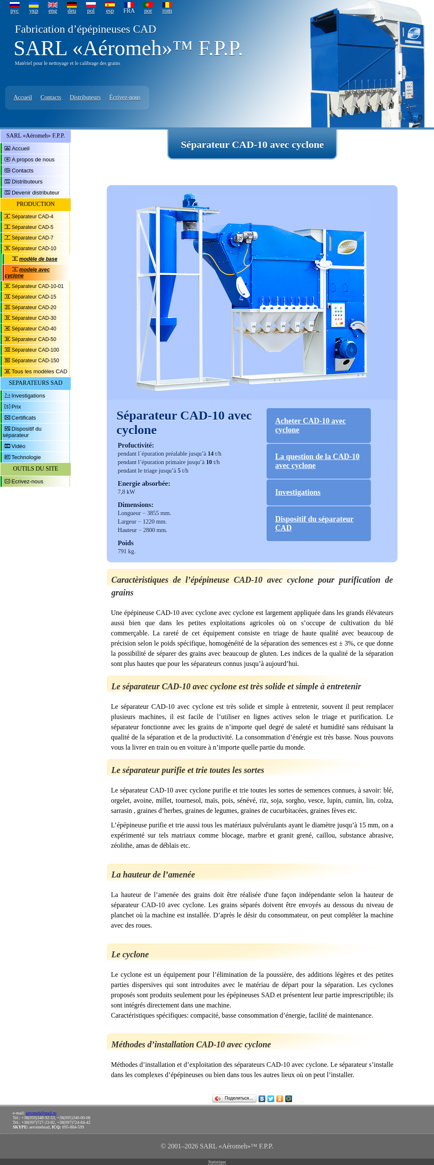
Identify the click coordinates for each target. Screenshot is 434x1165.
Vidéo (18, 446)
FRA (129, 11)
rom (167, 11)
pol (91, 11)
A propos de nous (33, 159)
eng (52, 11)
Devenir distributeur (36, 192)
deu (71, 11)
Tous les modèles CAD (39, 371)
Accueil (23, 97)
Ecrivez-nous (27, 481)
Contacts (51, 97)
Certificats (23, 418)
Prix (16, 406)
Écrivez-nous (125, 97)
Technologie (26, 457)
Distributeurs (85, 97)
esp (110, 11)
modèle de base (38, 259)
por (148, 11)
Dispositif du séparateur (22, 432)
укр (33, 11)
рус (14, 11)
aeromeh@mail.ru (41, 1113)
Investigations (28, 395)
